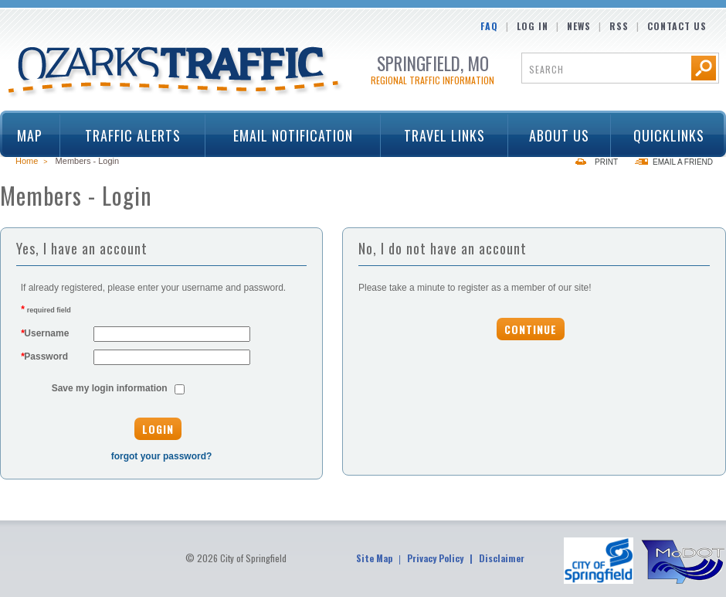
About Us (554, 135)
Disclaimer (501, 558)
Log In (532, 25)
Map (29, 135)
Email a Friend (683, 162)
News (579, 25)
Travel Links (439, 135)
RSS (619, 25)
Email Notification (293, 135)
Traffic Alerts (127, 135)
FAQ (489, 25)
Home (26, 160)
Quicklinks (663, 135)
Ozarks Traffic (176, 72)
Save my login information (110, 388)
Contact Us (677, 25)
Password (44, 356)
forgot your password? (161, 456)
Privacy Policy (435, 558)
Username (45, 333)
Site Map (374, 558)
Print (606, 162)
